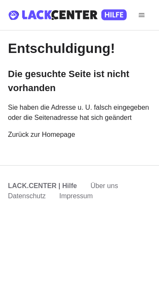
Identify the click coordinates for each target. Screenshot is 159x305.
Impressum (76, 196)
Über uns (104, 185)
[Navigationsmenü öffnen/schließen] (142, 15)
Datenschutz (27, 196)
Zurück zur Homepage (41, 134)
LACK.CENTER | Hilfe (42, 185)
